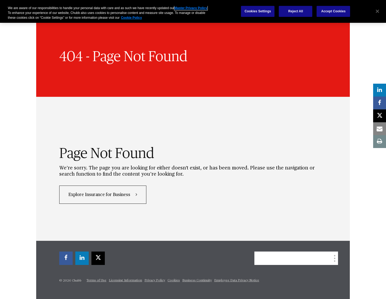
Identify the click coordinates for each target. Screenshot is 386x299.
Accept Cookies (333, 11)
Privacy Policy (154, 280)
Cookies (174, 280)
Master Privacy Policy (191, 8)
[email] (379, 128)
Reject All (295, 11)
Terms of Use (96, 280)
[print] (379, 141)
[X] (98, 258)
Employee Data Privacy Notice (236, 280)
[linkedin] (82, 258)
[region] (193, 11)
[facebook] (66, 258)
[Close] (377, 11)
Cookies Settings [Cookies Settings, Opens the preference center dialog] (258, 11)
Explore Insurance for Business (99, 195)
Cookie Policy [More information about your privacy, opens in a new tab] (131, 18)
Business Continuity (197, 280)
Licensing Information (125, 280)
